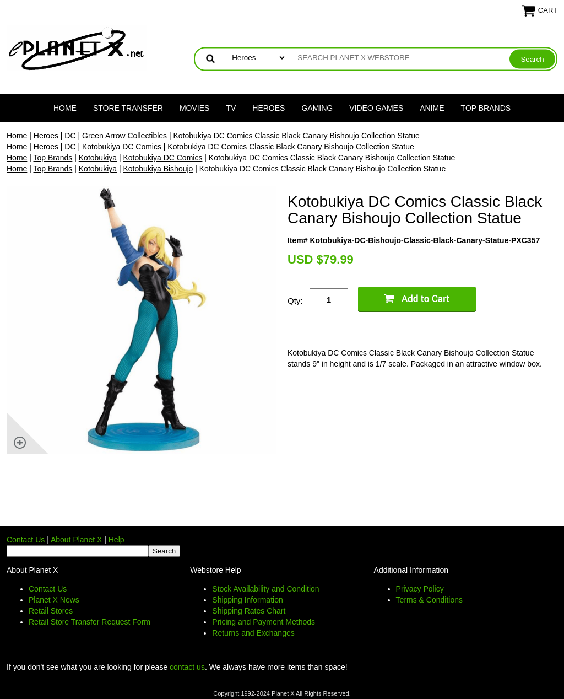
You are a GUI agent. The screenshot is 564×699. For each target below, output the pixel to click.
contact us (187, 667)
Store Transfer (128, 108)
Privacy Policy (420, 588)
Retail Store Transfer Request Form (89, 621)
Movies (194, 108)
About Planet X (76, 539)
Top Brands (486, 108)
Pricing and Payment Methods (263, 621)
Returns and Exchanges (253, 632)
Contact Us (26, 539)
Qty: (295, 300)
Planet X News (54, 599)
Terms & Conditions (429, 599)
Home (65, 108)
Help (116, 539)
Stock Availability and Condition (265, 588)
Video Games (376, 108)
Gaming (317, 108)
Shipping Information (247, 599)
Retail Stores (51, 610)
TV (231, 108)
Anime (432, 108)
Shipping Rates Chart (248, 610)
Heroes (268, 108)
